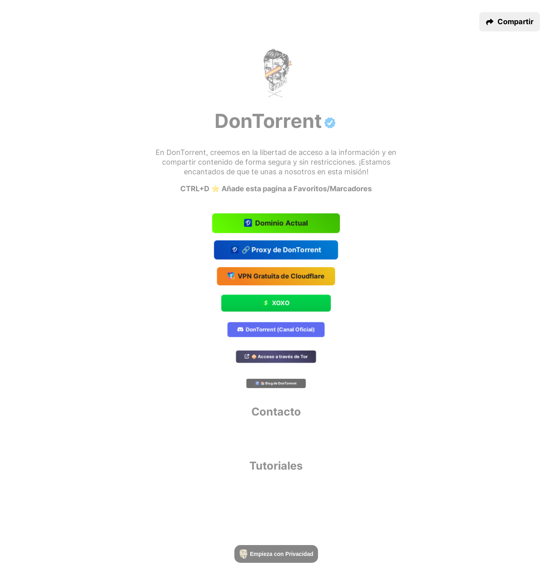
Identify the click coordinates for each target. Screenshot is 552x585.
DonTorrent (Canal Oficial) (276, 330)
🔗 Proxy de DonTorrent (275, 250)
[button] (509, 21)
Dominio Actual (276, 223)
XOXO (276, 303)
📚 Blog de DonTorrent (276, 383)
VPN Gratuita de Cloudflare (276, 277)
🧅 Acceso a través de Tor (276, 357)
